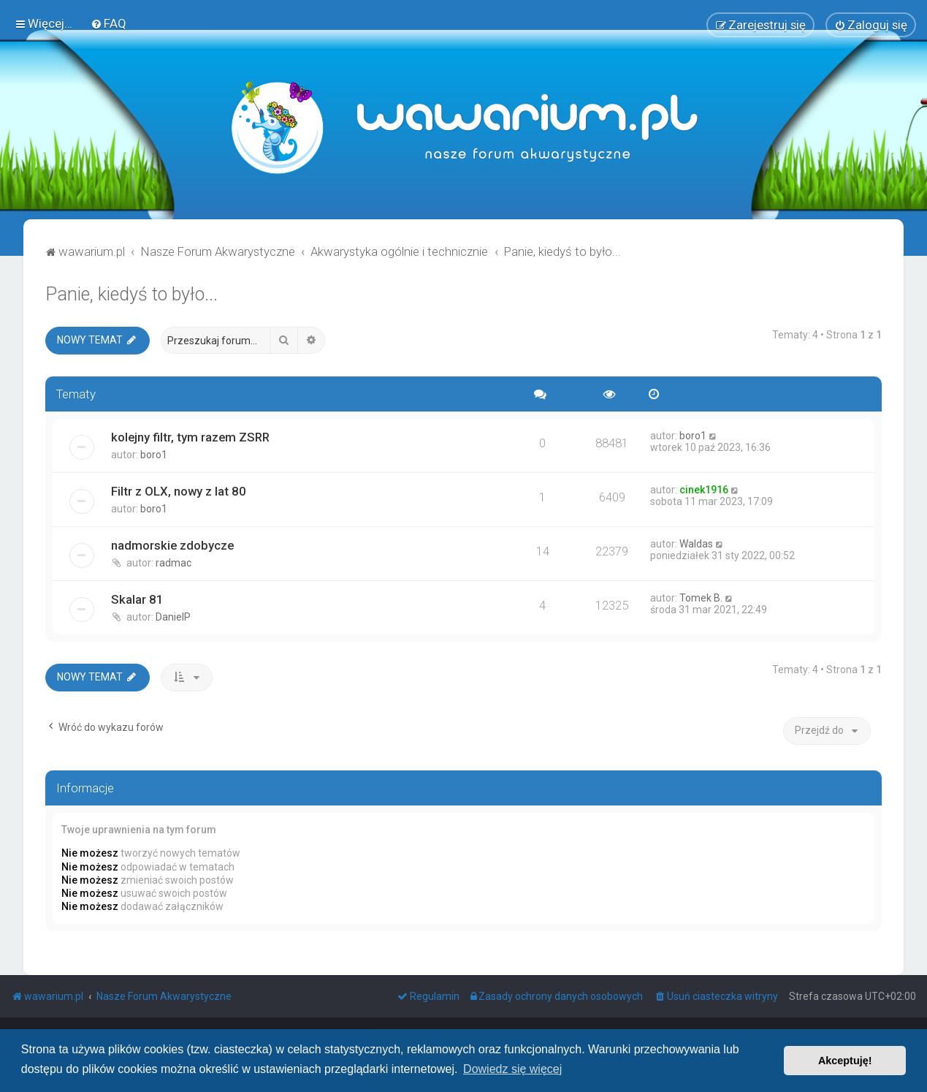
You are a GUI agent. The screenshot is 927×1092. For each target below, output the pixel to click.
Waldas (696, 542)
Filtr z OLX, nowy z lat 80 (178, 489)
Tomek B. (700, 596)
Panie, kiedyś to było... (131, 292)
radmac (173, 561)
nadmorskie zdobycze (172, 543)
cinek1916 (703, 488)
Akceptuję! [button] (845, 1060)
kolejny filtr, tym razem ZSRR (190, 435)
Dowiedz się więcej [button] (512, 1069)
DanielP (173, 615)
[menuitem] (108, 23)
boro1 (153, 453)
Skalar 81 (137, 598)
